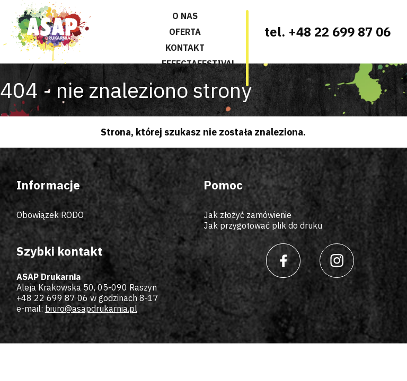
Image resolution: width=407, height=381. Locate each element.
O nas (185, 16)
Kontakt (185, 47)
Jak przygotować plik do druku (263, 225)
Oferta (185, 31)
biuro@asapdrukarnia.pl (91, 308)
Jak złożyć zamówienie (247, 215)
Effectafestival (199, 63)
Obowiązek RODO (50, 215)
